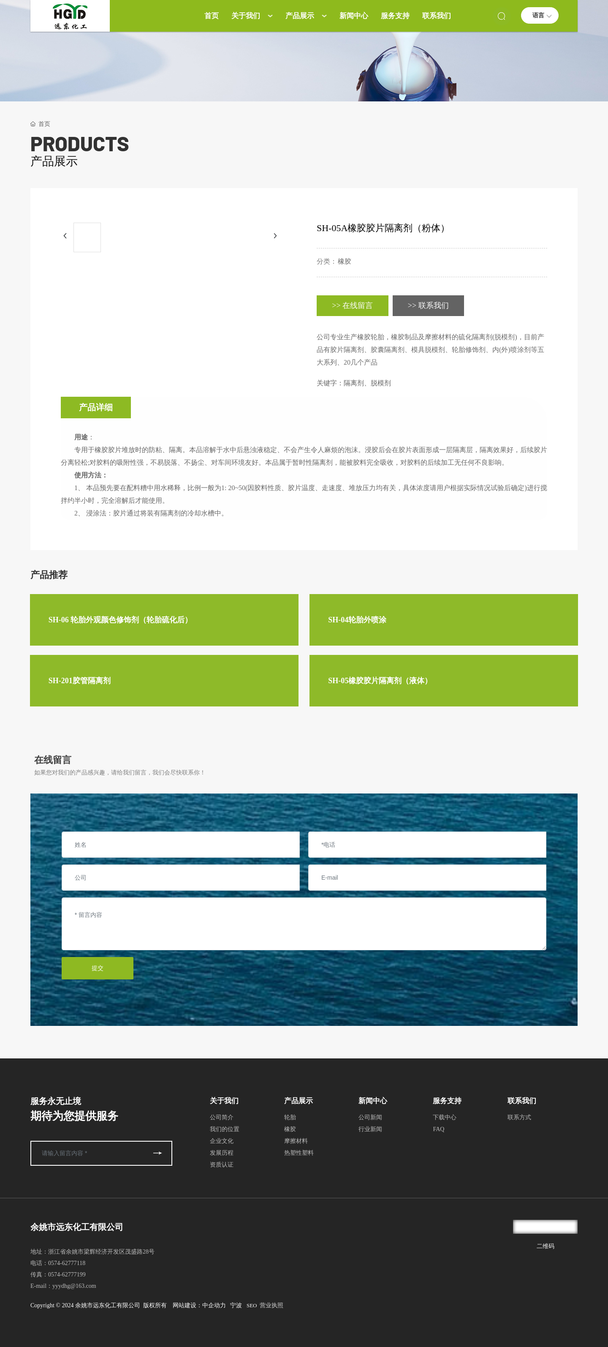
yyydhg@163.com (74, 1286)
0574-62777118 (66, 1263)
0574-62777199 (67, 1274)
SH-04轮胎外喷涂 (357, 620)
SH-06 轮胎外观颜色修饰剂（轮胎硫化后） (121, 620)
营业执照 (271, 1305)
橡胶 (344, 261)
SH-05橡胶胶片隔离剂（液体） (380, 680)
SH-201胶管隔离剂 (80, 680)
